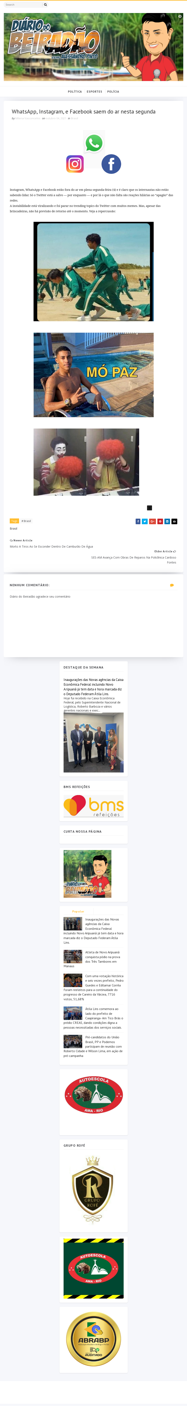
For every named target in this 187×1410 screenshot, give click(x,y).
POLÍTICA (75, 91)
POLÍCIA (113, 91)
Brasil (74, 118)
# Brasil (26, 521)
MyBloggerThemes (69, 1403)
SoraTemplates (27, 1403)
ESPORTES (94, 91)
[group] (94, 272)
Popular (78, 901)
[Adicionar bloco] (149, 508)
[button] (94, 508)
